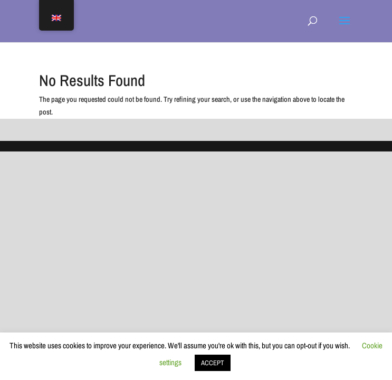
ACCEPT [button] (212, 362)
